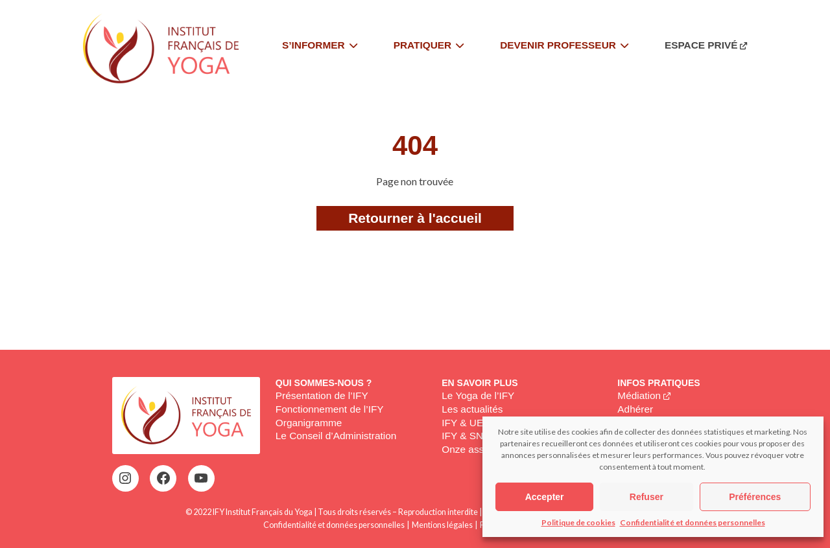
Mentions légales (442, 525)
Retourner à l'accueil (415, 218)
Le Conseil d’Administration (336, 435)
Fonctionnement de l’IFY (330, 409)
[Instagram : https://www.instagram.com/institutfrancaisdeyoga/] (125, 478)
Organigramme (309, 422)
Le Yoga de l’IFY (478, 395)
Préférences (755, 497)
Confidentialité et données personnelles (692, 522)
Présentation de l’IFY (322, 395)
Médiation (639, 395)
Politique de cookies (578, 522)
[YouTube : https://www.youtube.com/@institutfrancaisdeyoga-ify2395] (201, 478)
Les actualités (472, 409)
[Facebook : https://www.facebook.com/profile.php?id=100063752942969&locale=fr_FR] (163, 478)
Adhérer (635, 409)
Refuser (646, 497)
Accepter (544, 497)
